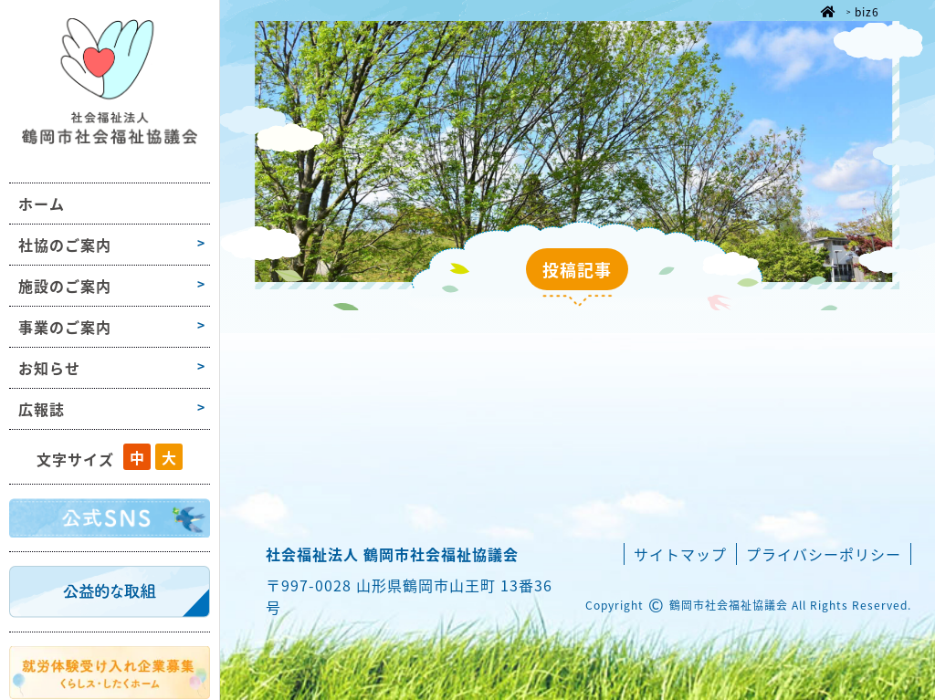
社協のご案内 (64, 245)
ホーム (41, 203)
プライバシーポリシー (823, 554)
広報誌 (41, 409)
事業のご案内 (64, 327)
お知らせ (49, 368)
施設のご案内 (64, 286)
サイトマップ (680, 554)
